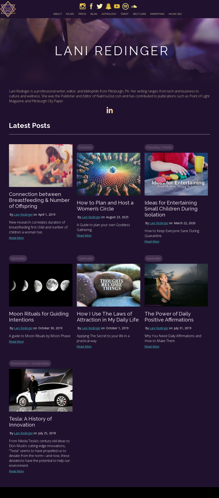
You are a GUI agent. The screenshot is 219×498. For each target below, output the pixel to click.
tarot (125, 13)
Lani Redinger (23, 214)
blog (93, 13)
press (82, 13)
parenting (157, 13)
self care (139, 13)
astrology (109, 13)
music (70, 13)
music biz (175, 13)
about (57, 13)
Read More (16, 238)
